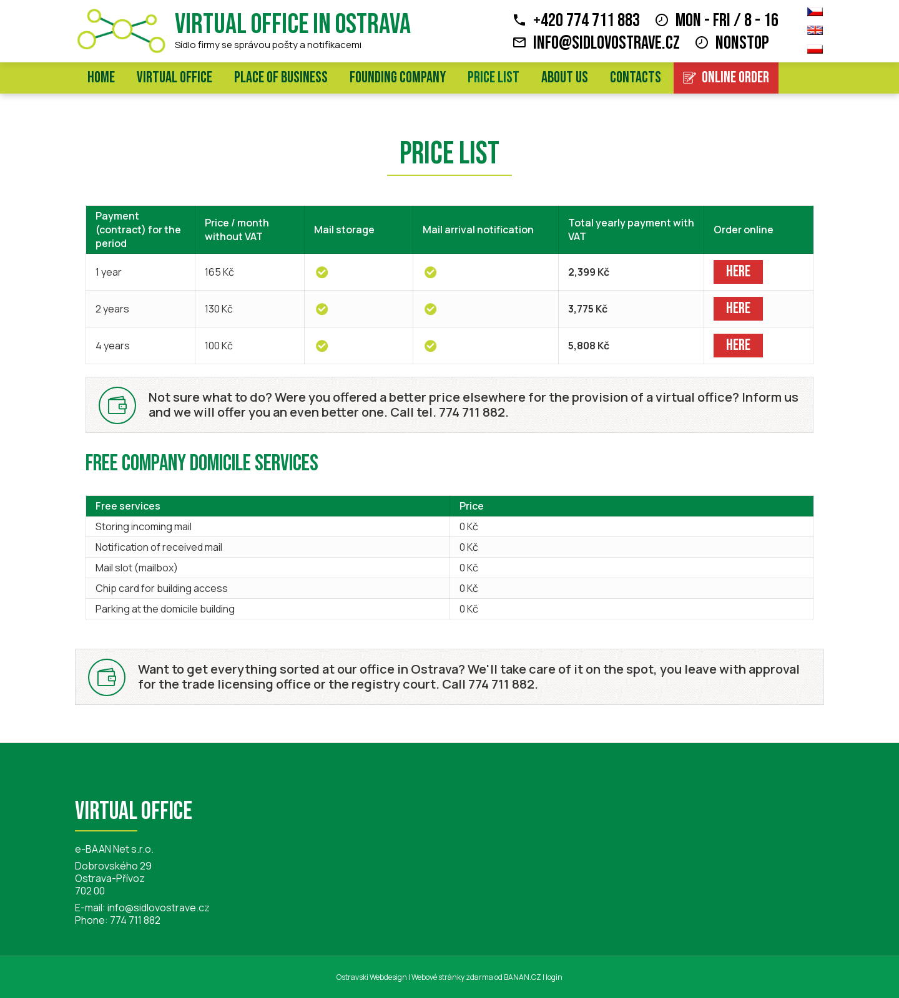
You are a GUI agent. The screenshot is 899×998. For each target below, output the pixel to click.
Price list (493, 77)
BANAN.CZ (522, 977)
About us (564, 77)
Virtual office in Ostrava (293, 24)
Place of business (281, 77)
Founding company (398, 77)
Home (101, 77)
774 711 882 (135, 920)
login (554, 977)
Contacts (635, 77)
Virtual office (174, 77)
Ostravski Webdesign (372, 977)
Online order (735, 77)
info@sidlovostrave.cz (606, 43)
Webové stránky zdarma (452, 977)
